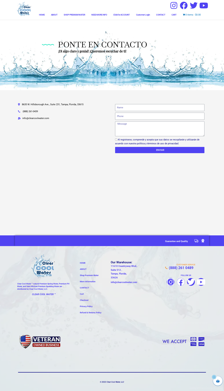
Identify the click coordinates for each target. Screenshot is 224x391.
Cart (82, 294)
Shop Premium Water (89, 275)
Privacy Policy (86, 306)
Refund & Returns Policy (90, 312)
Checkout (84, 300)
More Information (87, 281)
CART (174, 14)
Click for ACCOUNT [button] (121, 14)
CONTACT (160, 14)
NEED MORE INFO (99, 14)
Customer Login (143, 14)
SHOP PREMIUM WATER (74, 14)
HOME (42, 14)
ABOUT (54, 14)
